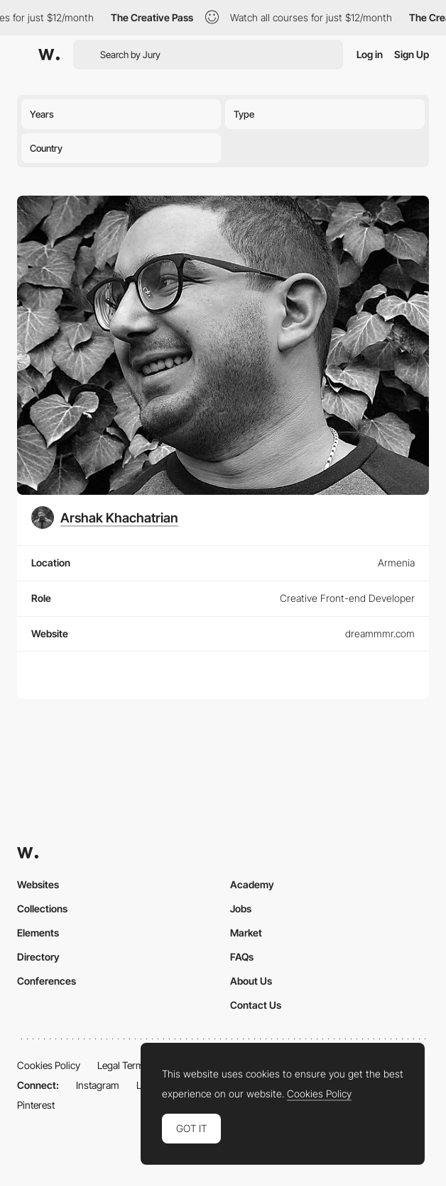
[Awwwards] (49, 54)
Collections (42, 908)
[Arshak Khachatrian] (104, 517)
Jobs (240, 908)
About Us (251, 981)
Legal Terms (123, 1065)
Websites (38, 884)
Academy (252, 884)
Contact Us (255, 1005)
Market (246, 933)
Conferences (46, 981)
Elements (38, 933)
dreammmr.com (380, 633)
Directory (38, 957)
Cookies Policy (48, 1065)
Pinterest (36, 1105)
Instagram (97, 1085)
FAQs (242, 957)
